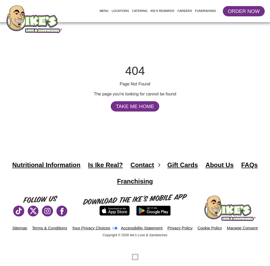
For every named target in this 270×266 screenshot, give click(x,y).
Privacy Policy (180, 228)
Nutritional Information (48, 167)
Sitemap (19, 228)
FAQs (249, 164)
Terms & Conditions (49, 228)
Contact (142, 164)
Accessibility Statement (142, 228)
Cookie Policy (209, 228)
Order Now (246, 12)
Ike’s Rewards (162, 10)
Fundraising (205, 10)
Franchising (137, 183)
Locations (121, 11)
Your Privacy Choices (91, 228)
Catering (140, 10)
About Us (219, 164)
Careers (184, 10)
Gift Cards (182, 164)
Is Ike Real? (105, 164)
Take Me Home (135, 106)
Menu (104, 10)
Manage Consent (242, 228)
